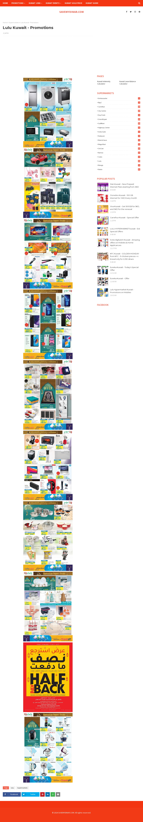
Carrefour (119, 107)
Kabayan (119, 136)
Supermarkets (14, 22)
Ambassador (119, 98)
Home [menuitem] (5, 3)
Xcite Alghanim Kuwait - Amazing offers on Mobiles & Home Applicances (125, 242)
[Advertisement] (48, 58)
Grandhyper (119, 119)
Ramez (119, 153)
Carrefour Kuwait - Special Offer (124, 217)
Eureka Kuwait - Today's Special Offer (124, 268)
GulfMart (119, 123)
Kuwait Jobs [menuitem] (34, 3)
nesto (119, 169)
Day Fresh (119, 115)
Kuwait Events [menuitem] (52, 3)
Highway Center (119, 128)
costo (119, 157)
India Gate (119, 132)
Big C (119, 102)
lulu (12, 788)
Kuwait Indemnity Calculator (103, 82)
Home (5, 22)
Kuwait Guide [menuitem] (92, 3)
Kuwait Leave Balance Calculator (127, 82)
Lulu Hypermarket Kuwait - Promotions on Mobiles (122, 290)
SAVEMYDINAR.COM (71, 12)
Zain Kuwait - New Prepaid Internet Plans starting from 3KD (124, 185)
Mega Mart (119, 144)
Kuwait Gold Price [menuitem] (73, 3)
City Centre (119, 111)
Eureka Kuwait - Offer (119, 278)
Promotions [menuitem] (17, 3)
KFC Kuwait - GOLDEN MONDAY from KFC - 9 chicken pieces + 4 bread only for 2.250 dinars (124, 256)
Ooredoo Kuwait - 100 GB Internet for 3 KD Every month (123, 196)
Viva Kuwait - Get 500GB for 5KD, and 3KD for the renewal (125, 207)
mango (119, 165)
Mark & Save (119, 140)
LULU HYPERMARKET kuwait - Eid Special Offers (125, 230)
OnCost (119, 148)
